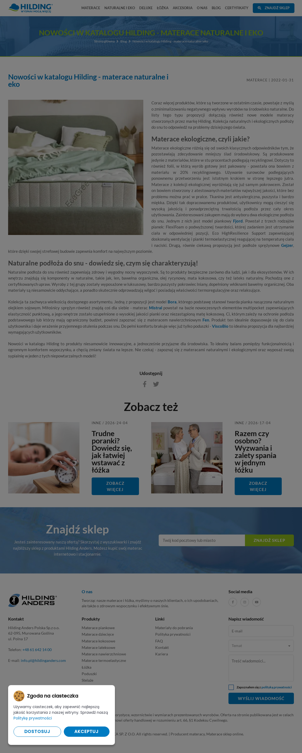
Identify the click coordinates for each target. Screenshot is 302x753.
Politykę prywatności (33, 718)
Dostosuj (37, 731)
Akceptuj (86, 731)
